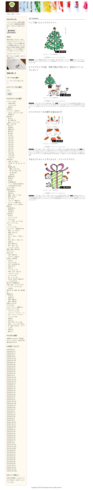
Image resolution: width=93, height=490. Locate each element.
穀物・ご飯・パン (13, 195)
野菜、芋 (10, 197)
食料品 (68, 149)
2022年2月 (10, 441)
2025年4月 (10, 371)
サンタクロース (43, 106)
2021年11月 (10, 446)
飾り (79, 61)
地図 (9, 318)
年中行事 (56, 198)
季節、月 (9, 124)
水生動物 (10, 182)
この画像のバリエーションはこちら (54, 57)
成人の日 (10, 266)
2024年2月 (10, 396)
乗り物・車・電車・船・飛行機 (16, 290)
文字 (9, 320)
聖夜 (53, 61)
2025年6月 (10, 368)
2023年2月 (10, 418)
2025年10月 (10, 360)
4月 (9, 142)
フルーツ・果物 (12, 200)
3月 (9, 141)
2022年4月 (10, 437)
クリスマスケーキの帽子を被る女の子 (45, 112)
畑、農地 (10, 120)
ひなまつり (11, 262)
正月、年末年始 (12, 264)
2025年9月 (10, 362)
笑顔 (75, 153)
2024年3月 (10, 394)
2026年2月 (10, 353)
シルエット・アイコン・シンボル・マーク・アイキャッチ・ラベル (16, 314)
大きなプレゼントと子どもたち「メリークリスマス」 (52, 159)
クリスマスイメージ (55, 150)
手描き (38, 152)
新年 (49, 150)
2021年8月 (10, 452)
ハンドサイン (12, 247)
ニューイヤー (49, 61)
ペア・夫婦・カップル (14, 221)
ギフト (46, 197)
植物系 (40, 59)
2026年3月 (10, 351)
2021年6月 (10, 456)
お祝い (81, 152)
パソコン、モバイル (14, 286)
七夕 (9, 260)
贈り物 (75, 198)
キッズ (40, 104)
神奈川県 (10, 208)
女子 (62, 152)
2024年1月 (10, 398)
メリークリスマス (80, 59)
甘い (31, 153)
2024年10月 (10, 381)
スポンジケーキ (46, 152)
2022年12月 (10, 422)
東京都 (10, 210)
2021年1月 (10, 465)
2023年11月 (10, 401)
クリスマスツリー (73, 61)
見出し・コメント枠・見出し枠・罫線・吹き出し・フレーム (16, 325)
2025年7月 (10, 366)
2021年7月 (10, 454)
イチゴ (41, 152)
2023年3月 (10, 416)
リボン (66, 197)
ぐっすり (62, 104)
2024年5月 (10, 390)
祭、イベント (12, 277)
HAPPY (56, 197)
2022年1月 (10, 443)
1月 (9, 137)
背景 (9, 329)
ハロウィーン (12, 273)
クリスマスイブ (40, 61)
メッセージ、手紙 (12, 111)
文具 (9, 288)
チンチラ (9, 187)
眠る (39, 106)
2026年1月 (10, 355)
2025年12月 (10, 357)
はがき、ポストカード (14, 113)
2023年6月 (10, 411)
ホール (77, 153)
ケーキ (46, 150)
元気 (9, 234)
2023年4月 (10, 415)
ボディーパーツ (11, 223)
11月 (9, 155)
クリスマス (48, 59)
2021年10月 (10, 448)
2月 (9, 139)
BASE (23, 56)
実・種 (11, 172)
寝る (80, 104)
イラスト (37, 59)
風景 (8, 116)
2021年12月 (10, 444)
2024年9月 (10, 383)
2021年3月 (10, 461)
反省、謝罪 (11, 243)
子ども (57, 104)
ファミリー (11, 217)
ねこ (37, 197)
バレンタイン (12, 269)
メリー (60, 153)
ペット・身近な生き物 (14, 184)
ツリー (63, 61)
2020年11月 (10, 469)
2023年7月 (10, 409)
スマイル (51, 198)
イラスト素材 (52, 54)
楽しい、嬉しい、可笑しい (45, 149)
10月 (9, 154)
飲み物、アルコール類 (14, 204)
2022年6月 (10, 433)
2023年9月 (10, 405)
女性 (9, 215)
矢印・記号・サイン (14, 322)
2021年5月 (10, 458)
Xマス (63, 197)
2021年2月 (10, 463)
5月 (9, 144)
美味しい (64, 153)
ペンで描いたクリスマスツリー (42, 22)
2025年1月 (10, 375)
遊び (9, 118)
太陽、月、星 (12, 161)
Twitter (15, 53)
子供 (75, 104)
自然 (45, 59)
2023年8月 (10, 407)
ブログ (19, 53)
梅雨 (9, 129)
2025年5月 (10, 370)
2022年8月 (10, 429)
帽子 (81, 153)
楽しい (53, 197)
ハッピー (31, 61)
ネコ (52, 104)
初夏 (9, 127)
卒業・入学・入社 (13, 271)
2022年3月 (10, 439)
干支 (9, 296)
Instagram (9, 53)
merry (39, 197)
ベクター (17, 14)
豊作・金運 (11, 301)
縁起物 (9, 294)
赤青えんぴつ (10, 303)
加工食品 (10, 191)
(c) (46, 54)
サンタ (83, 103)
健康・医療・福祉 (12, 249)
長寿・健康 (11, 299)
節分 (9, 268)
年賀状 (10, 114)
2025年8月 (10, 364)
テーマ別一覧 (11, 81)
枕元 (77, 104)
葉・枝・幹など (14, 170)
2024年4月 (10, 392)
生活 (62, 195)
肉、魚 (10, 198)
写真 (8, 109)
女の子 (61, 150)
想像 (30, 155)
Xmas (74, 59)
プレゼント (55, 106)
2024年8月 (10, 385)
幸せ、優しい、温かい (14, 240)
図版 (9, 107)
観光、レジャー (12, 122)
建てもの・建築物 (12, 283)
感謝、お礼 (11, 232)
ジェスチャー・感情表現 (14, 228)
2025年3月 (10, 373)
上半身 (76, 197)
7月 (9, 148)
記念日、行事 (55, 59)
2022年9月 (10, 428)
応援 (9, 241)
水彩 (12, 14)
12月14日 (54, 153)
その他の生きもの (13, 185)
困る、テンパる (12, 230)
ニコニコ (34, 200)
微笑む (35, 198)
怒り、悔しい (12, 245)
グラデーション (12, 311)
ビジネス (9, 251)
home (8, 14)
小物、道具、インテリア (63, 59)
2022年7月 (10, 431)
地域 (8, 206)
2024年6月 (10, 388)
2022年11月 (10, 424)
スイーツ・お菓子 (57, 149)
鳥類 (9, 178)
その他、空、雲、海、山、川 (16, 163)
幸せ (62, 106)
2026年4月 (10, 349)
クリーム (77, 152)
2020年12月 (10, 467)
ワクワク (69, 153)
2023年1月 (10, 420)
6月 (9, 146)
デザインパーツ (11, 309)
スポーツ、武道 (12, 256)
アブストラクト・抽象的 (14, 307)
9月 (9, 152)
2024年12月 (10, 377)
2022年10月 (10, 426)
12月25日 (66, 150)
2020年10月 (10, 471)
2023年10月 (10, 403)
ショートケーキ (67, 152)
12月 (34, 62)
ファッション (10, 226)
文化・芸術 (11, 255)
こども (35, 106)
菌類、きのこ (13, 169)
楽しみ (64, 106)
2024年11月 (10, 379)
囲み (9, 331)
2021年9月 (10, 450)
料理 (9, 193)
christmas (82, 61)
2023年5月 (10, 413)
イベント (67, 61)
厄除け (10, 297)
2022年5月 (10, 435)
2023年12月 (10, 400)
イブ (34, 61)
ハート (42, 197)
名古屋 (10, 212)
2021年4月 (10, 459)
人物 (47, 103)
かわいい (69, 106)
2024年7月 (10, 387)
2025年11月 (10, 358)
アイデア (9, 305)
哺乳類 (10, 176)
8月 (9, 150)
